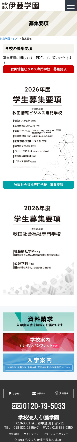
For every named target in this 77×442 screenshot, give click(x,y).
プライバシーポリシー (56, 433)
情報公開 (14, 433)
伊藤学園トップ (8, 38)
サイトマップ (31, 433)
